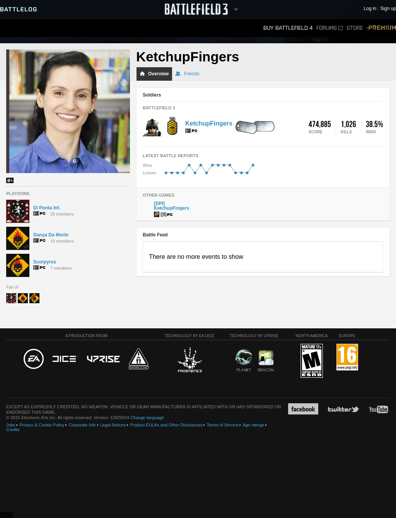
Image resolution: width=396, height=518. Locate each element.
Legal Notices (113, 425)
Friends (187, 73)
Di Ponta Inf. (46, 208)
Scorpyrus (44, 262)
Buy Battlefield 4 (287, 28)
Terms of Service (222, 425)
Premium (381, 28)
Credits (13, 429)
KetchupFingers (208, 123)
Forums (329, 28)
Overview (154, 73)
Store (354, 28)
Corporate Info (82, 425)
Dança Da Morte (50, 235)
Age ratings (253, 425)
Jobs (10, 425)
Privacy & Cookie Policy (41, 425)
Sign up (388, 8)
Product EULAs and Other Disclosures (166, 425)
